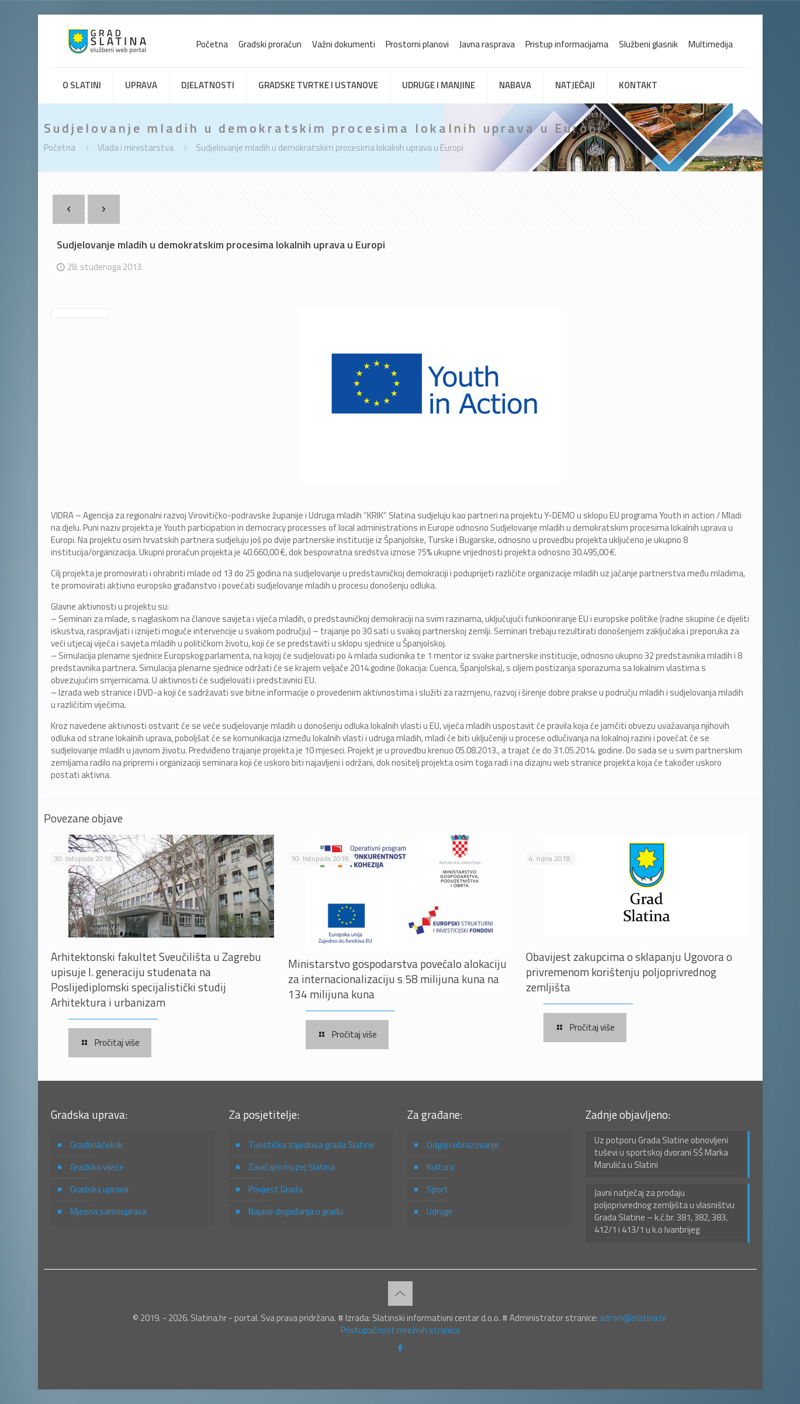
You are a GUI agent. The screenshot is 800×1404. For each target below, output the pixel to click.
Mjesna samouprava (108, 1211)
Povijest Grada (275, 1189)
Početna (212, 44)
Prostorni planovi (417, 44)
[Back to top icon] (400, 1293)
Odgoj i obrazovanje (463, 1144)
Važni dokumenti (343, 44)
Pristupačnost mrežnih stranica (400, 1330)
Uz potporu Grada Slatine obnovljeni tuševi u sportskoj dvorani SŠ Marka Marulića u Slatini (661, 1152)
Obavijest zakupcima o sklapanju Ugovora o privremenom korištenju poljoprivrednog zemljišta (629, 971)
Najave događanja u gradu (295, 1211)
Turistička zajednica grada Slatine (311, 1144)
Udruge (440, 1211)
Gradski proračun (270, 44)
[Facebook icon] (400, 1348)
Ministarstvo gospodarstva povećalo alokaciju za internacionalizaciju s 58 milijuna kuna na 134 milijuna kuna (397, 978)
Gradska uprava (99, 1189)
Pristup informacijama (566, 44)
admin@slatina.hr (633, 1318)
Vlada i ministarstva (136, 147)
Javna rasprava (487, 44)
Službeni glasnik (648, 44)
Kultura (440, 1167)
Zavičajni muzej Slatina (291, 1167)
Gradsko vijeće (97, 1167)
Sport (437, 1189)
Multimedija (710, 44)
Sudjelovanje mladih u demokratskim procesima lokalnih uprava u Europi (329, 147)
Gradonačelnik (96, 1144)
